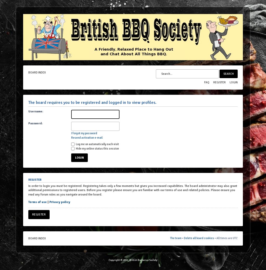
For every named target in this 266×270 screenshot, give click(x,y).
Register (219, 82)
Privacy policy (59, 202)
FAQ (206, 82)
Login (234, 82)
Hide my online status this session (95, 148)
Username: (35, 111)
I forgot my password (84, 133)
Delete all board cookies (199, 238)
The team (176, 238)
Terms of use (37, 202)
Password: (35, 123)
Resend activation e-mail (87, 137)
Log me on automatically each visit (95, 144)
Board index (37, 72)
